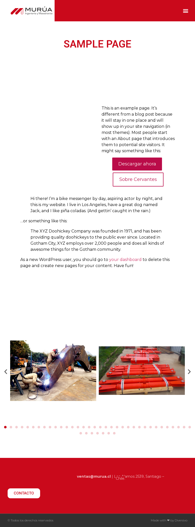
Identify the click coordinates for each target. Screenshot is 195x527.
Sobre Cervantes (138, 179)
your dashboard (125, 259)
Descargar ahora (137, 164)
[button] (186, 11)
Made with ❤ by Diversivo (169, 520)
